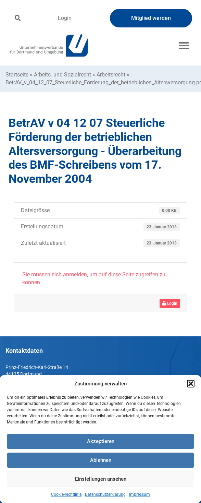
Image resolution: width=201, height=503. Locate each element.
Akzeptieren (100, 441)
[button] (190, 383)
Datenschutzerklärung (105, 494)
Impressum (139, 494)
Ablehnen (100, 460)
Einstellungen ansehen (100, 479)
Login (65, 18)
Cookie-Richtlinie (66, 494)
